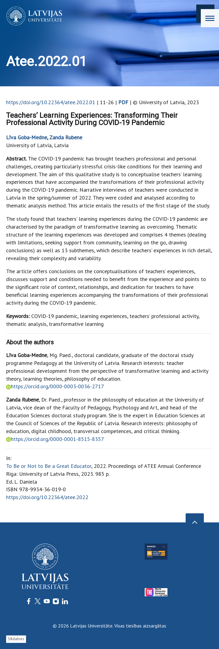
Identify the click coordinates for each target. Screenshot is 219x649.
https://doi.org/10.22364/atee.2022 (47, 497)
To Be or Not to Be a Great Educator (48, 465)
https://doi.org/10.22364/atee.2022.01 (50, 102)
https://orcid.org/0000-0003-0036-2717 (57, 386)
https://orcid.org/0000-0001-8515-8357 (57, 438)
